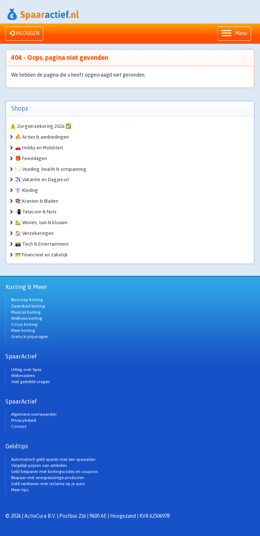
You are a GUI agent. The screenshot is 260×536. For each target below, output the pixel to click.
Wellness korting (26, 318)
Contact (18, 426)
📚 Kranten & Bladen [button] (36, 201)
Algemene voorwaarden (34, 414)
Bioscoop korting (27, 299)
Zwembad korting (28, 306)
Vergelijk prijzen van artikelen (39, 465)
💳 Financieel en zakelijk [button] (41, 254)
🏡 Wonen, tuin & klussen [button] (41, 222)
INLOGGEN (24, 33)
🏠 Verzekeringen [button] (34, 233)
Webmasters (23, 375)
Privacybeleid (23, 420)
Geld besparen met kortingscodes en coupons (54, 471)
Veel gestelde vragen (30, 381)
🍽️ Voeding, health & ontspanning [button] (50, 169)
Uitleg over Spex (26, 369)
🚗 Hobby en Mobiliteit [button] (39, 147)
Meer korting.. (24, 330)
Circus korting (24, 324)
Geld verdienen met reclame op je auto (48, 483)
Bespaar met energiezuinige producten (47, 477)
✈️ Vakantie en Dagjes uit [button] (42, 179)
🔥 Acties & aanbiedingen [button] (42, 137)
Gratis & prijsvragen (29, 336)
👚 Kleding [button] (26, 190)
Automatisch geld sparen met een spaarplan (53, 459)
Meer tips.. (20, 489)
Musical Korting (26, 312)
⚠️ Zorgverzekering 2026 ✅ (41, 126)
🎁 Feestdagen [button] (31, 158)
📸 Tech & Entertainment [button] (42, 244)
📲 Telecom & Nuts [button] (35, 211)
